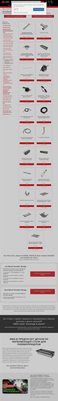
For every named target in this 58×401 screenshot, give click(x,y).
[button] (42, 2)
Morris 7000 (5, 67)
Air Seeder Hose (6, 96)
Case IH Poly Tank (7, 43)
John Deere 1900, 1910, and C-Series (7, 40)
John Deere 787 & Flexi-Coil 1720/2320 (7, 49)
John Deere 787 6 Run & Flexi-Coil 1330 (8, 45)
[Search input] (26, 2)
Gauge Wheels (6, 98)
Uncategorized (6, 25)
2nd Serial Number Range (8, 63)
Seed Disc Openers (7, 101)
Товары (4, 8)
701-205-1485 (49, 1)
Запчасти (5, 27)
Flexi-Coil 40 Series (7, 57)
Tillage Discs (5, 105)
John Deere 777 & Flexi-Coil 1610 (7, 54)
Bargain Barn (6, 114)
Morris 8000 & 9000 (7, 69)
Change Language (38, 9)
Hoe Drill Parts (6, 107)
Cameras (5, 109)
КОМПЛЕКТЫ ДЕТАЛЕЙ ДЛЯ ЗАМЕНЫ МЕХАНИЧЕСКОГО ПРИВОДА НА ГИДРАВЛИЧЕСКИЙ (7, 79)
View (27, 38)
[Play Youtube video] (15, 386)
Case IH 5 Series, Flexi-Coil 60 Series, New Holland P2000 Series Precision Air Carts (8, 36)
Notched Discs (6, 99)
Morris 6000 (6, 65)
